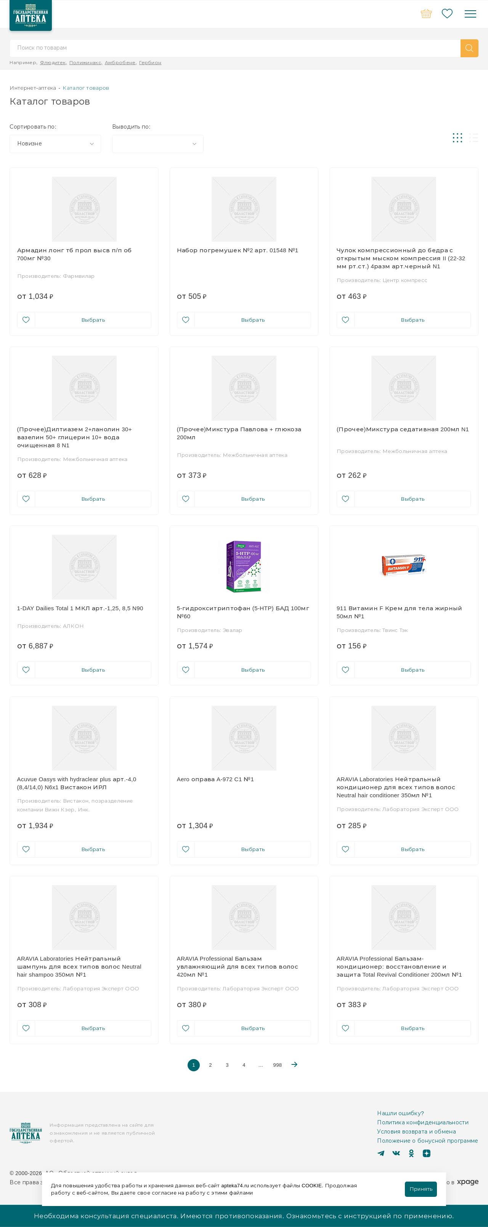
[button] (469, 48)
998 (277, 1065)
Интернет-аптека (33, 88)
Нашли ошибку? (400, 1113)
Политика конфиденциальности (423, 1122)
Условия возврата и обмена (416, 1131)
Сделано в (451, 1182)
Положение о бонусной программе (427, 1140)
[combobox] (55, 144)
